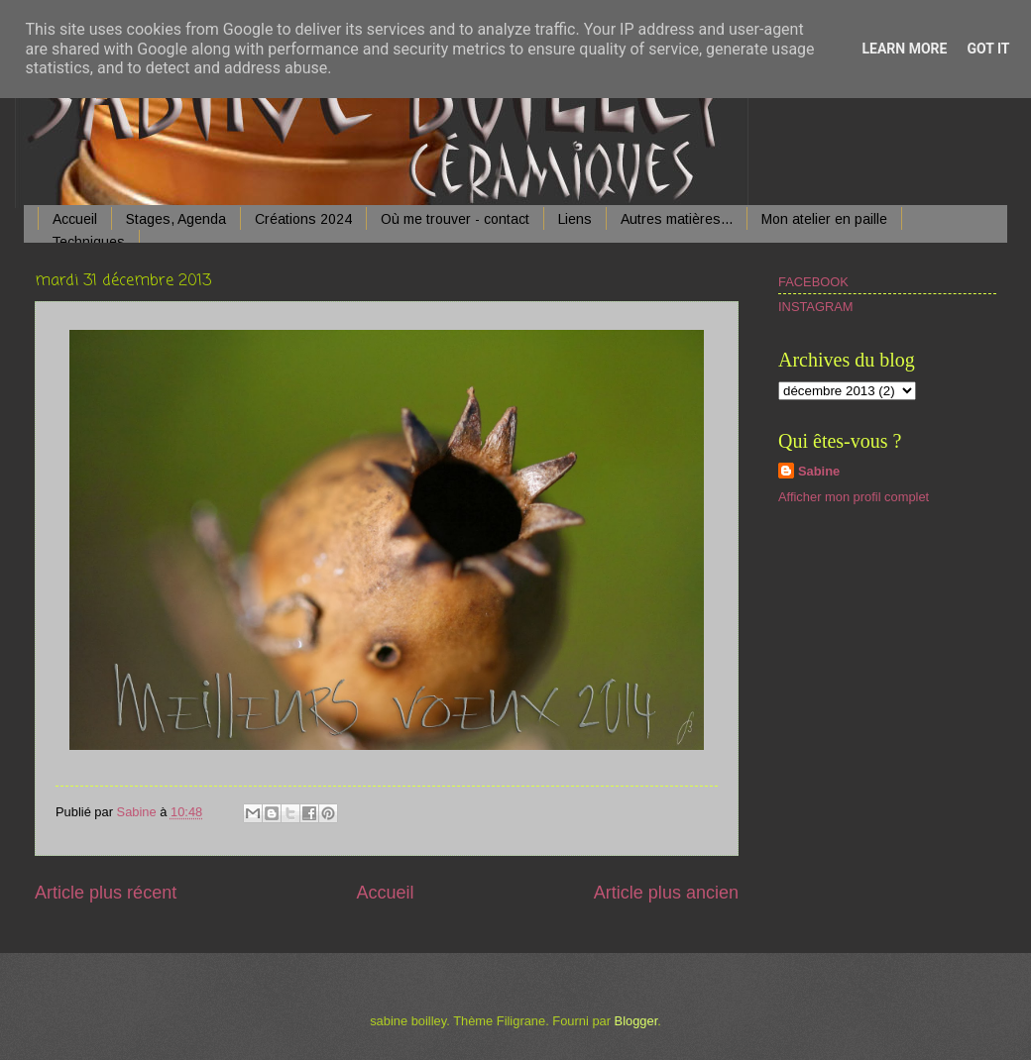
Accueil (75, 219)
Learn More (904, 48)
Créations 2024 (303, 219)
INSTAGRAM (816, 306)
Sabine (819, 471)
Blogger (636, 1020)
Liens (575, 219)
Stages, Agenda (176, 219)
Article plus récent (105, 892)
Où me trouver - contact (455, 219)
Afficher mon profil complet (853, 496)
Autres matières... (677, 219)
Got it (988, 48)
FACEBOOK (813, 281)
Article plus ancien (666, 892)
